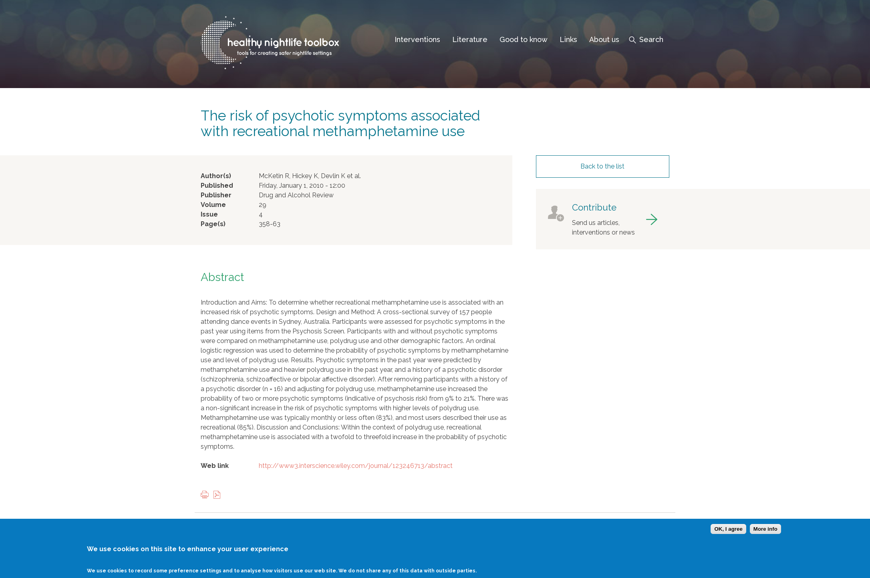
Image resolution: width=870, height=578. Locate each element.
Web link (215, 466)
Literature (469, 39)
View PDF (219, 495)
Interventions (417, 39)
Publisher (216, 195)
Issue (209, 214)
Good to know (523, 39)
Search (651, 39)
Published (217, 185)
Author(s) (216, 176)
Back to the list (602, 166)
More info (765, 534)
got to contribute (602, 219)
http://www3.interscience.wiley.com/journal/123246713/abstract (356, 466)
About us (604, 39)
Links (568, 39)
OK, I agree (728, 534)
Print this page (207, 495)
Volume (213, 205)
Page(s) (213, 224)
